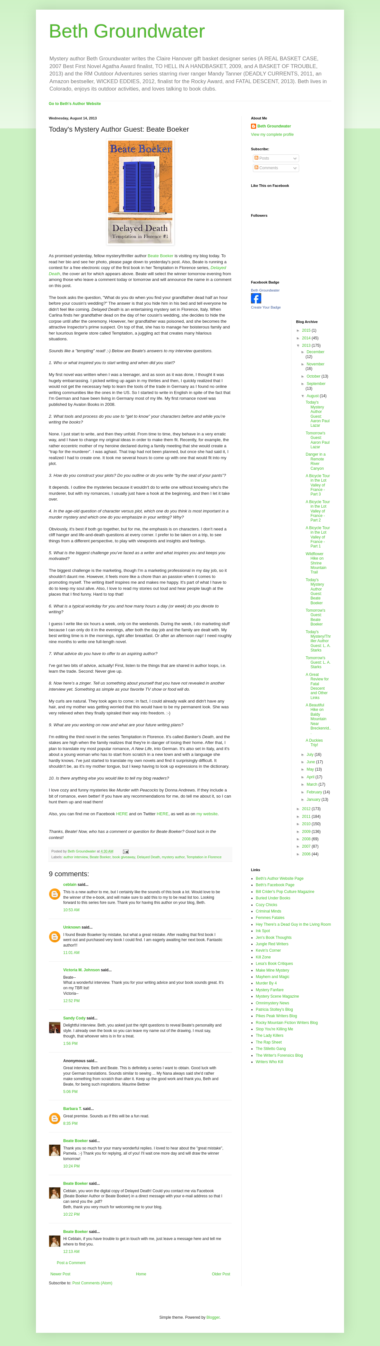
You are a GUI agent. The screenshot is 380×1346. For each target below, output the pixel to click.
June (311, 762)
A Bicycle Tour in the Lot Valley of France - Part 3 (318, 485)
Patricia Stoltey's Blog (274, 1009)
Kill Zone (263, 957)
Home (141, 1274)
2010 (307, 824)
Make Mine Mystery (272, 970)
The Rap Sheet (269, 1042)
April (311, 777)
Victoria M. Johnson (81, 970)
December (315, 352)
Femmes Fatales (270, 917)
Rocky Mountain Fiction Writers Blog (287, 1022)
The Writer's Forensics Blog (279, 1055)
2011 (307, 816)
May (311, 769)
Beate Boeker (160, 255)
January (314, 799)
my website (207, 813)
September (316, 383)
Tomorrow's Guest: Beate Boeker (315, 617)
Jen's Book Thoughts (273, 937)
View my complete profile (272, 134)
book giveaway (123, 857)
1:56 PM (70, 1043)
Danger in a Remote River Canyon (315, 461)
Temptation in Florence (203, 857)
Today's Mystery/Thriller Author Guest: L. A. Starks (318, 641)
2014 (307, 338)
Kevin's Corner (268, 950)
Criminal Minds (268, 911)
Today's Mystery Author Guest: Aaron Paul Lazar (317, 414)
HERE (122, 813)
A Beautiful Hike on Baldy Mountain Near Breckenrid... (318, 719)
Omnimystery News (272, 1003)
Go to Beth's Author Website (75, 103)
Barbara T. (72, 1108)
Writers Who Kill (269, 1062)
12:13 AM (71, 1251)
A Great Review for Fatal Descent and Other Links (317, 686)
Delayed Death (148, 857)
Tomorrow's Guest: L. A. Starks (318, 662)
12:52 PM (71, 1001)
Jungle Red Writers (272, 944)
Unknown (72, 927)
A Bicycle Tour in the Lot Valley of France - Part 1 (318, 537)
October (314, 376)
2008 (307, 839)
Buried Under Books (273, 898)
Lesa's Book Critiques (274, 963)
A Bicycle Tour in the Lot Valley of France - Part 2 (318, 511)
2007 (307, 846)
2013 (307, 345)
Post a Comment (71, 1263)
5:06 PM (70, 1091)
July (311, 754)
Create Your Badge (266, 307)
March (312, 784)
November (315, 364)
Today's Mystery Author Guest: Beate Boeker (315, 591)
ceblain (69, 884)
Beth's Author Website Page (280, 878)
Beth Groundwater (127, 31)
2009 (307, 831)
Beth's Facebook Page (275, 885)
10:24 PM (71, 1166)
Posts (262, 158)
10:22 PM (71, 1214)
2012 (307, 809)
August (313, 396)
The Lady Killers (269, 1035)
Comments (266, 168)
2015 (307, 330)
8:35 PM (70, 1123)
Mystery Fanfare (270, 990)
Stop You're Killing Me (274, 1029)
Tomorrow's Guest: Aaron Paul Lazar (317, 440)
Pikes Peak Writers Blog (276, 1016)
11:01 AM (71, 952)
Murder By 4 (266, 983)
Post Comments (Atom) (92, 1283)
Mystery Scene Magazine (277, 996)
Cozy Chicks (266, 905)
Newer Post (60, 1274)
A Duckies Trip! (314, 742)
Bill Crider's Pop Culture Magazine (285, 891)
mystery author (173, 857)
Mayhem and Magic (272, 977)
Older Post (221, 1274)
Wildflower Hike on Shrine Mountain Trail (316, 563)
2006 (307, 854)
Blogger (213, 1317)
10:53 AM (71, 910)
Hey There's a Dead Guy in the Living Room (293, 924)
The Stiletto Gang (271, 1048)
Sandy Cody (74, 1018)
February (315, 792)
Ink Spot (263, 931)
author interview (76, 857)
